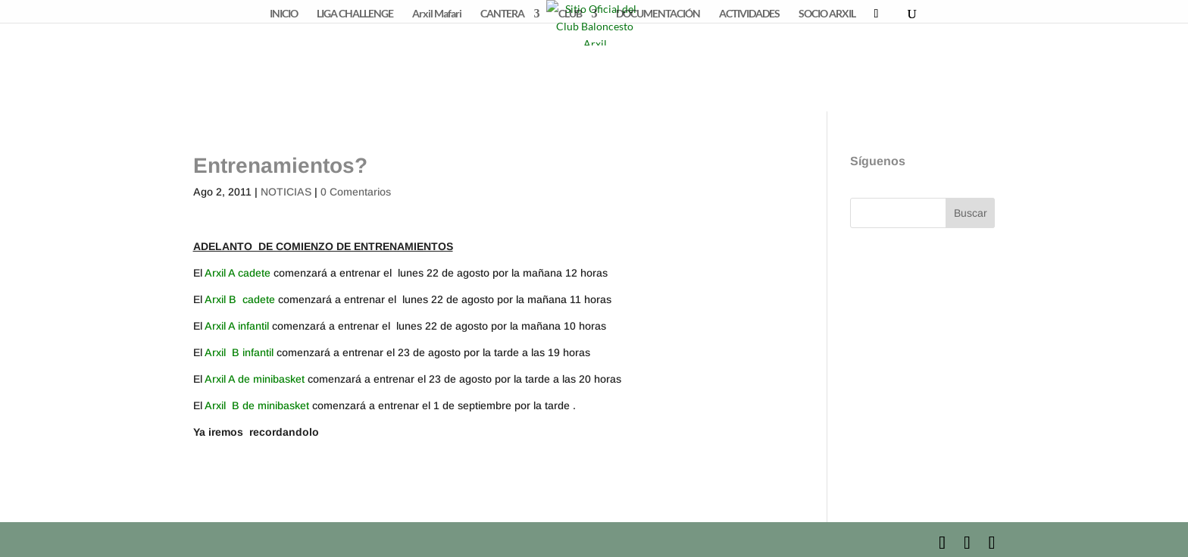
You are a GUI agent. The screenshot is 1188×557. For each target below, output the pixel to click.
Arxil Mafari (436, 14)
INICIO (284, 14)
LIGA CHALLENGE (355, 14)
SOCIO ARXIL (827, 14)
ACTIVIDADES (749, 14)
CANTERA (502, 14)
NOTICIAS (286, 192)
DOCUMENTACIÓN (658, 14)
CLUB (570, 14)
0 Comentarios (355, 192)
